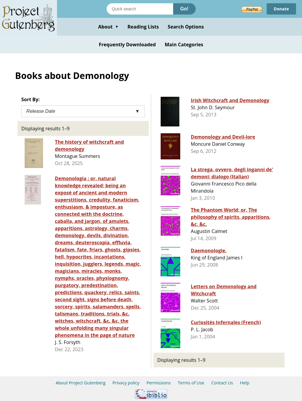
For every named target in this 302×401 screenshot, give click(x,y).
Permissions (158, 383)
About (108, 26)
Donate (281, 9)
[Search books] (140, 9)
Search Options (186, 26)
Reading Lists (143, 26)
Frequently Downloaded (127, 44)
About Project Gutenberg (80, 383)
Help (244, 383)
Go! (184, 8)
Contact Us (222, 383)
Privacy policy (126, 383)
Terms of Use (191, 383)
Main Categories (184, 44)
